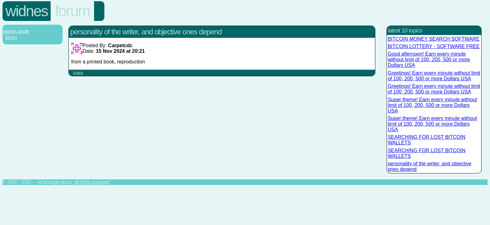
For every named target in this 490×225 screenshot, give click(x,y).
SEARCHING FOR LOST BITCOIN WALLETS (427, 139)
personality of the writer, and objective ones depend (430, 166)
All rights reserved (91, 182)
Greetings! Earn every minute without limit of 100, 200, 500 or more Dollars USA (434, 75)
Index (78, 72)
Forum (72, 11)
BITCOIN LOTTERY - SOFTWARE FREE (434, 46)
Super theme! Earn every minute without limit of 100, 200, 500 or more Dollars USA (432, 105)
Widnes (27, 11)
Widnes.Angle (16, 31)
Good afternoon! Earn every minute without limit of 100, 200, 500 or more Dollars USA (429, 59)
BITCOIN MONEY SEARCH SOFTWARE (433, 39)
